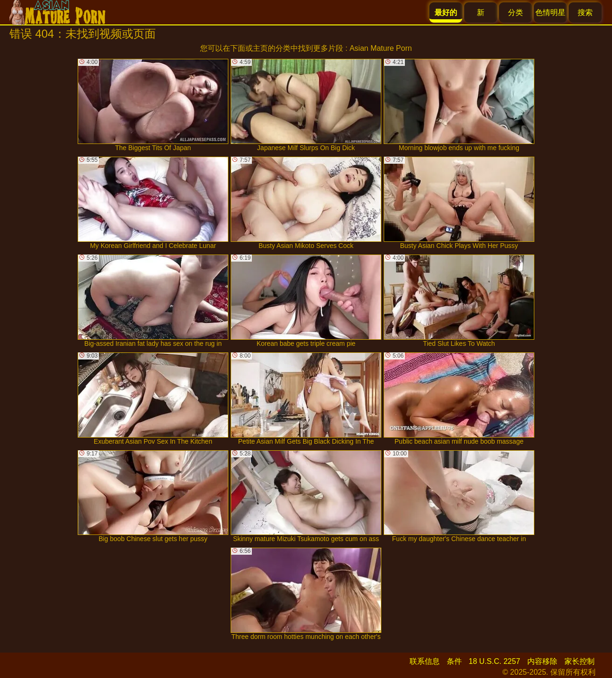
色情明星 (550, 12)
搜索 (585, 12)
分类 (515, 12)
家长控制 (579, 661)
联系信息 (425, 661)
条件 (454, 661)
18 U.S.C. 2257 (494, 661)
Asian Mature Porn (380, 48)
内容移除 (542, 661)
